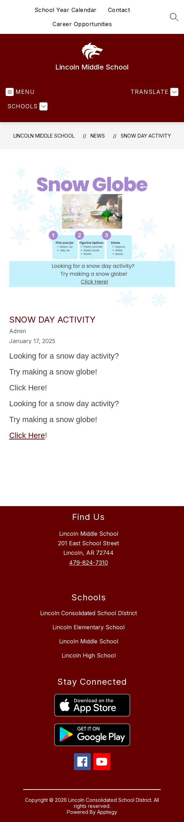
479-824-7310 (88, 562)
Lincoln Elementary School (88, 627)
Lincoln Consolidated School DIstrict (88, 613)
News (97, 136)
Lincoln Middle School (44, 136)
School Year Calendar (65, 9)
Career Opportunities (82, 24)
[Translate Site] (153, 92)
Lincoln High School (89, 655)
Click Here (27, 435)
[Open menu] (20, 92)
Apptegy (107, 812)
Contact (119, 9)
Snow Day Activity (146, 136)
